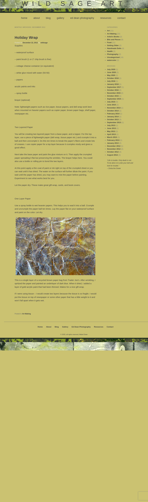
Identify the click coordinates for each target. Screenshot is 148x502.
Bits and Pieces (114, 40)
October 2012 (113, 152)
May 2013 (111, 131)
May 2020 (111, 75)
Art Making (26, 314)
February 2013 (113, 140)
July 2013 (111, 125)
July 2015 (111, 102)
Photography (112, 54)
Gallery (60, 18)
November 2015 (114, 93)
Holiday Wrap (26, 37)
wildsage (44, 43)
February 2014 (113, 114)
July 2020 (111, 69)
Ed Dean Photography (82, 18)
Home (24, 18)
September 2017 (114, 87)
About (36, 18)
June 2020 (111, 72)
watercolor (111, 60)
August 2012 (112, 155)
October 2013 (113, 119)
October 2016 (113, 90)
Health (110, 51)
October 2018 (113, 78)
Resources (105, 18)
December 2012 (113, 146)
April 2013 (111, 134)
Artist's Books (113, 37)
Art (108, 31)
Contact (121, 18)
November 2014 (114, 108)
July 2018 (111, 81)
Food (109, 42)
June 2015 (111, 105)
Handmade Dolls (114, 48)
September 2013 (114, 122)
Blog (48, 18)
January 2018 (113, 84)
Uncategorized (113, 57)
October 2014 (113, 111)
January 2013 (113, 143)
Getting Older (113, 45)
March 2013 (112, 137)
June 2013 (111, 128)
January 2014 (113, 117)
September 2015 (114, 99)
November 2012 (114, 149)
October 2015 (113, 96)
